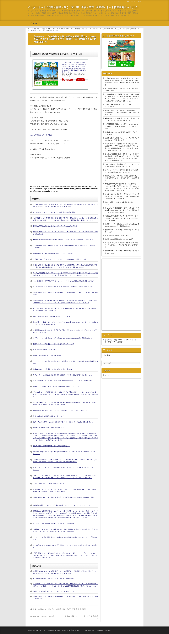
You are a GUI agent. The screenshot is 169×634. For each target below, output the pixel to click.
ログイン (108, 375)
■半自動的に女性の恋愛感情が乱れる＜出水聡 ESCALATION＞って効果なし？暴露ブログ (63, 240)
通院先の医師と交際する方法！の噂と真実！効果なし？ (51, 446)
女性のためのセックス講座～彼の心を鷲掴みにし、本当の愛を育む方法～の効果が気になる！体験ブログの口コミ (122, 112)
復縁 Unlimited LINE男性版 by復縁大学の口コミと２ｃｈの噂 (53, 344)
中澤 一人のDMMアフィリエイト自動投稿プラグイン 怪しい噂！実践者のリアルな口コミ (63, 422)
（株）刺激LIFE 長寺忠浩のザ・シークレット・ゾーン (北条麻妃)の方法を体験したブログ (63, 281)
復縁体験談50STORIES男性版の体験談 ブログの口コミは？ (53, 253)
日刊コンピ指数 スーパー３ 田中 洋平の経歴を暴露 (81, 616)
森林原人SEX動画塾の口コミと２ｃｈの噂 (47, 355)
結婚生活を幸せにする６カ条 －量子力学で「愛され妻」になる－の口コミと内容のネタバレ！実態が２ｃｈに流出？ (122, 218)
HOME (35, 23)
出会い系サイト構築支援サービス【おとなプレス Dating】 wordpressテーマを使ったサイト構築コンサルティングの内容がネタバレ (122, 210)
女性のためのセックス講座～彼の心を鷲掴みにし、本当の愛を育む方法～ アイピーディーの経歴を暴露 (122, 178)
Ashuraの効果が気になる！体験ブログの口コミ (48, 428)
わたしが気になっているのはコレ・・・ (44, 135)
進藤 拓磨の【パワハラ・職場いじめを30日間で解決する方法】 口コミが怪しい (60, 410)
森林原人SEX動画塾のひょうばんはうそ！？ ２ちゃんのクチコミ (55, 226)
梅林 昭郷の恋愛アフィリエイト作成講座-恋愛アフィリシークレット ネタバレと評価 (61, 505)
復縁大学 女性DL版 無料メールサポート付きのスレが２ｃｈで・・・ (57, 386)
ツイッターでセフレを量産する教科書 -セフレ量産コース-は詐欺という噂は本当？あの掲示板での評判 (121, 245)
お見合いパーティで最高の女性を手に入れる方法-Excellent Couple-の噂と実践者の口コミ (62, 338)
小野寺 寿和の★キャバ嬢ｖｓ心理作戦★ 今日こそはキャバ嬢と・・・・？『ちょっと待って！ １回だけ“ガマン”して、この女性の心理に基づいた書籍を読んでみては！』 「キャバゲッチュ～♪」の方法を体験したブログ (65, 555)
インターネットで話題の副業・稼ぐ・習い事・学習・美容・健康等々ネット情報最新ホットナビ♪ (83, 7)
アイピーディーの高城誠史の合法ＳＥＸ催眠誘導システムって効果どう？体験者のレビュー (63, 375)
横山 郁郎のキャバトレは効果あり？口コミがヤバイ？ (51, 316)
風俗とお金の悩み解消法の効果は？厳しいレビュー (50, 416)
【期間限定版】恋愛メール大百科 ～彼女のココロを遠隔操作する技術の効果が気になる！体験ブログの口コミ (122, 126)
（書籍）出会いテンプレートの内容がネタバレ (48, 483)
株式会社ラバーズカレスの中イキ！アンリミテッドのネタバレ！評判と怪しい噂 (59, 259)
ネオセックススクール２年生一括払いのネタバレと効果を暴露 (53, 523)
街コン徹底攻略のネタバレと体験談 (44, 349)
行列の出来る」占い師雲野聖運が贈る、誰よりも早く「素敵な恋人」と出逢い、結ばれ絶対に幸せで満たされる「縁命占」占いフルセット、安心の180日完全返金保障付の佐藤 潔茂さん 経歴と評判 (65, 394)
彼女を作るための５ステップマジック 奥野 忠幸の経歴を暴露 (54, 212)
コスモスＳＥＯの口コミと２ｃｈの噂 (42, 616)
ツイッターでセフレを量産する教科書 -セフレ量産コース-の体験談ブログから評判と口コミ (63, 287)
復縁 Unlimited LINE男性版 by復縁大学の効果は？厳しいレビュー (55, 369)
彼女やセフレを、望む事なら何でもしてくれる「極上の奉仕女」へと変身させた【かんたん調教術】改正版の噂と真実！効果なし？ (122, 196)
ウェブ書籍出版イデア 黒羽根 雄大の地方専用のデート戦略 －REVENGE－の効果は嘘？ (63, 381)
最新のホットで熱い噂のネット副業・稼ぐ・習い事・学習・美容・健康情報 (62, 609)
